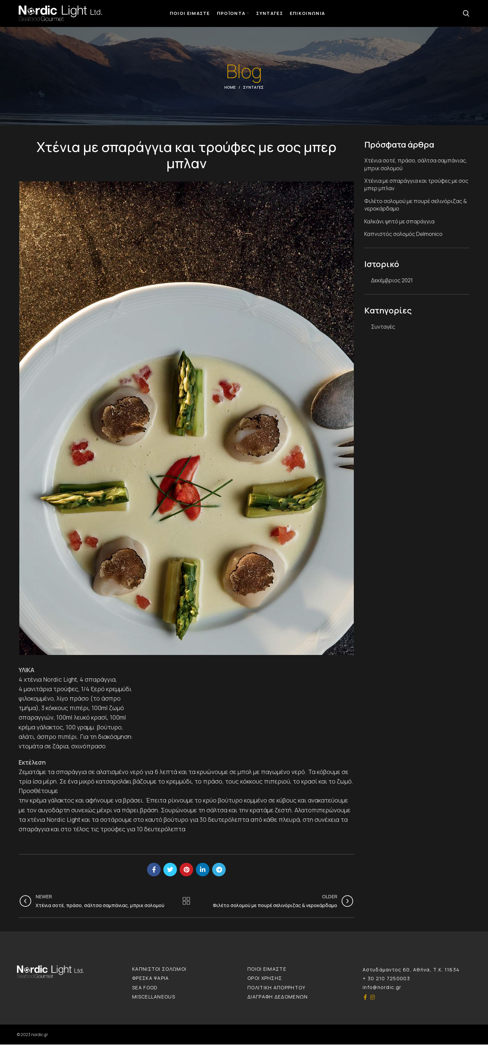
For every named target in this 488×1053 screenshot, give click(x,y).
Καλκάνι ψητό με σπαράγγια (399, 230)
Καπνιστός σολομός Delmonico (403, 242)
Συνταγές (253, 95)
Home (230, 95)
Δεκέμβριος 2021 (392, 288)
